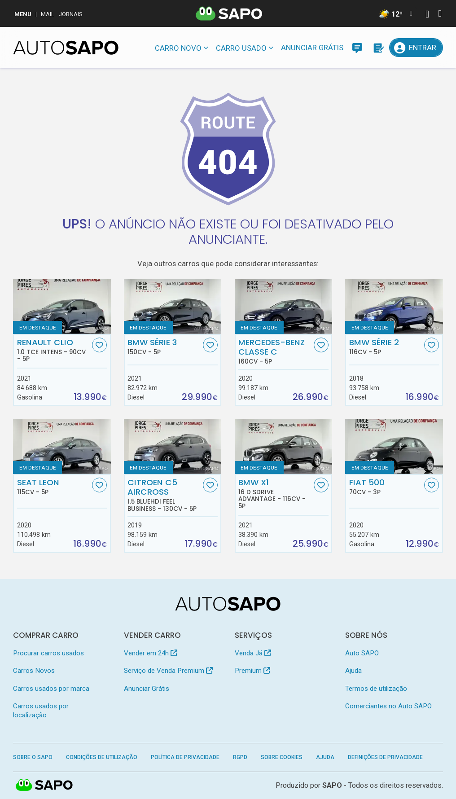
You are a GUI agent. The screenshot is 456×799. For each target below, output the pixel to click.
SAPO (44, 785)
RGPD (240, 757)
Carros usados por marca (51, 689)
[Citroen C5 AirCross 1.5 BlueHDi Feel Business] (172, 446)
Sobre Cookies (282, 757)
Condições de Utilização (101, 757)
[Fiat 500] (394, 446)
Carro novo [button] (178, 48)
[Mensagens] (357, 47)
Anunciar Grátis (312, 47)
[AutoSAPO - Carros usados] (65, 47)
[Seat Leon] (61, 446)
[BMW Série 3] (172, 306)
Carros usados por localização (41, 710)
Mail (47, 14)
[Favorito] (99, 345)
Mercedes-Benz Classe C (274, 351)
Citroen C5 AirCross (164, 495)
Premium (252, 671)
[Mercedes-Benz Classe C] (283, 306)
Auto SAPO (362, 653)
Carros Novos (34, 671)
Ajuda (353, 671)
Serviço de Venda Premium (168, 671)
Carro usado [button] (241, 48)
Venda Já (253, 653)
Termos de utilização (376, 689)
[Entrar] (416, 47)
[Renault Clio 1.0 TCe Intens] (61, 306)
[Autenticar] (427, 15)
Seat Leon (53, 487)
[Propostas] (377, 47)
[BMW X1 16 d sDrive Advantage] (283, 446)
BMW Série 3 (164, 347)
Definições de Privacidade (385, 757)
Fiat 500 (385, 487)
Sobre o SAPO (33, 757)
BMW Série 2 (385, 347)
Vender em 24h (150, 653)
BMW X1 (274, 494)
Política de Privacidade (185, 757)
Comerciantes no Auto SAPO (388, 706)
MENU (22, 14)
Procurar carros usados (48, 653)
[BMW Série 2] (394, 306)
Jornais (71, 14)
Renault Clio (53, 350)
